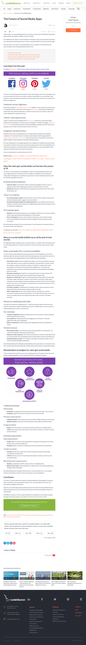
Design (9, 9)
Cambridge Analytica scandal (23, 107)
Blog (54, 3)
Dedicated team (33, 632)
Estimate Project (78, 3)
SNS (20, 515)
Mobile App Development (36, 614)
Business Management (59, 610)
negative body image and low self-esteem (15, 138)
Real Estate (56, 619)
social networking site (14, 517)
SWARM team (33, 630)
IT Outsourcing (37, 9)
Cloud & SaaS (32, 623)
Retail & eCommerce (58, 614)
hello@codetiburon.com (13, 619)
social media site (26, 515)
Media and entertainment (59, 621)
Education (55, 612)
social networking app (37, 515)
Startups (63, 9)
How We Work (26, 9)
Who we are (78, 612)
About (68, 3)
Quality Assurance (34, 626)
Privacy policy (17, 640)
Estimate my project (29, 506)
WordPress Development (35, 621)
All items (78, 615)
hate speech (31, 120)
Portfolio (46, 3)
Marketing (46, 9)
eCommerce (17, 9)
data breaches (34, 109)
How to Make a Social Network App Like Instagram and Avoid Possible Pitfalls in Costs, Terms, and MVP (29, 159)
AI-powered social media (12, 515)
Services (27, 3)
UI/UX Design (32, 619)
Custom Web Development (36, 612)
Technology (71, 9)
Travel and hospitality (58, 616)
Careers (61, 3)
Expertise (37, 3)
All (4, 9)
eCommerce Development (36, 617)
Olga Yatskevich (13, 25)
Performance (54, 9)
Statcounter (13, 69)
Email (73, 26)
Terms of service (7, 640)
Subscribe (73, 30)
